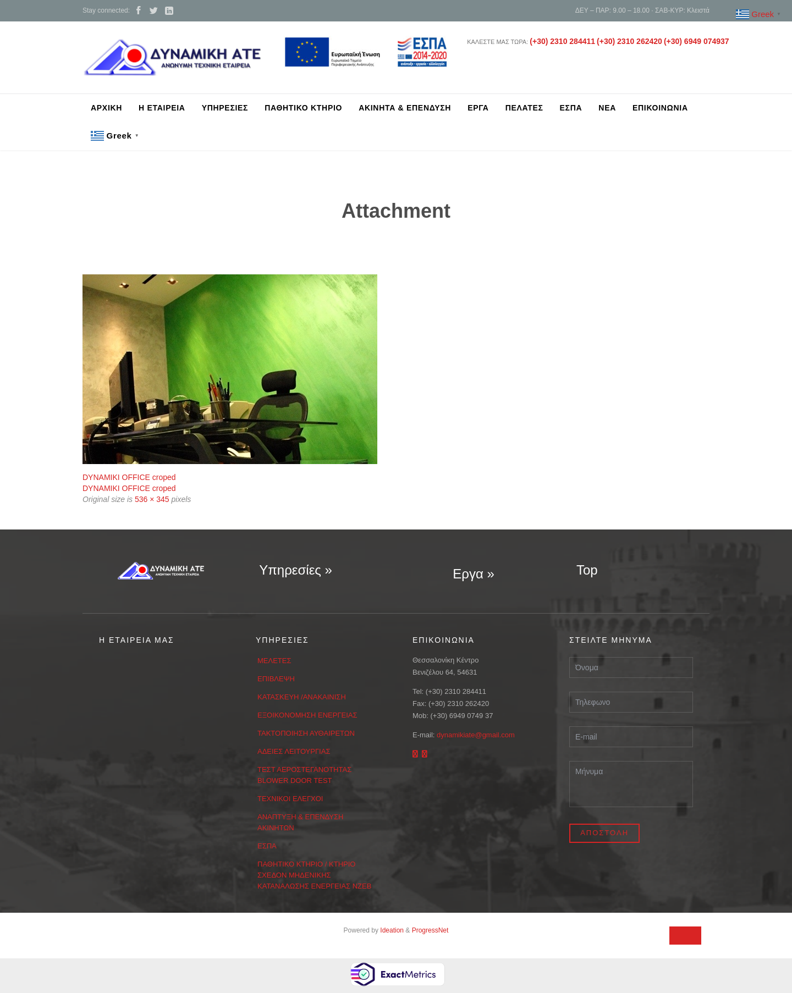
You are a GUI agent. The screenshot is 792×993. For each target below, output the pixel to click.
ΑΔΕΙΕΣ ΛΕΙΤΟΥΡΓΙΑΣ (293, 751)
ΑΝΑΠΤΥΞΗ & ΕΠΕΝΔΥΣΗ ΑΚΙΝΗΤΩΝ (300, 822)
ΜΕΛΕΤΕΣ (274, 661)
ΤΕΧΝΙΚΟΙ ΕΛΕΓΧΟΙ (290, 799)
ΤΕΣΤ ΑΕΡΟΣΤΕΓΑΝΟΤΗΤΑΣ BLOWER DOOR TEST (304, 775)
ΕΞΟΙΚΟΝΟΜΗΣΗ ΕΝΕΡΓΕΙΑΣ (307, 715)
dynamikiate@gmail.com (476, 735)
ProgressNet (430, 930)
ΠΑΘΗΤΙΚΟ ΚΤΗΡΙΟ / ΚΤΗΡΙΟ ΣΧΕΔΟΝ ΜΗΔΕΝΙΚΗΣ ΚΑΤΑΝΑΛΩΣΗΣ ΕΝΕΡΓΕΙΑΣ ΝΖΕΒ (314, 875)
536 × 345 (152, 499)
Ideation (392, 930)
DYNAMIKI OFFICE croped (129, 477)
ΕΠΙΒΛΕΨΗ (276, 679)
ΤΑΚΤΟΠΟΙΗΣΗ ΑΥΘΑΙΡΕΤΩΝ (306, 733)
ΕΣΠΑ (267, 846)
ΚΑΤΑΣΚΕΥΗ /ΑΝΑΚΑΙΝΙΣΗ (301, 697)
